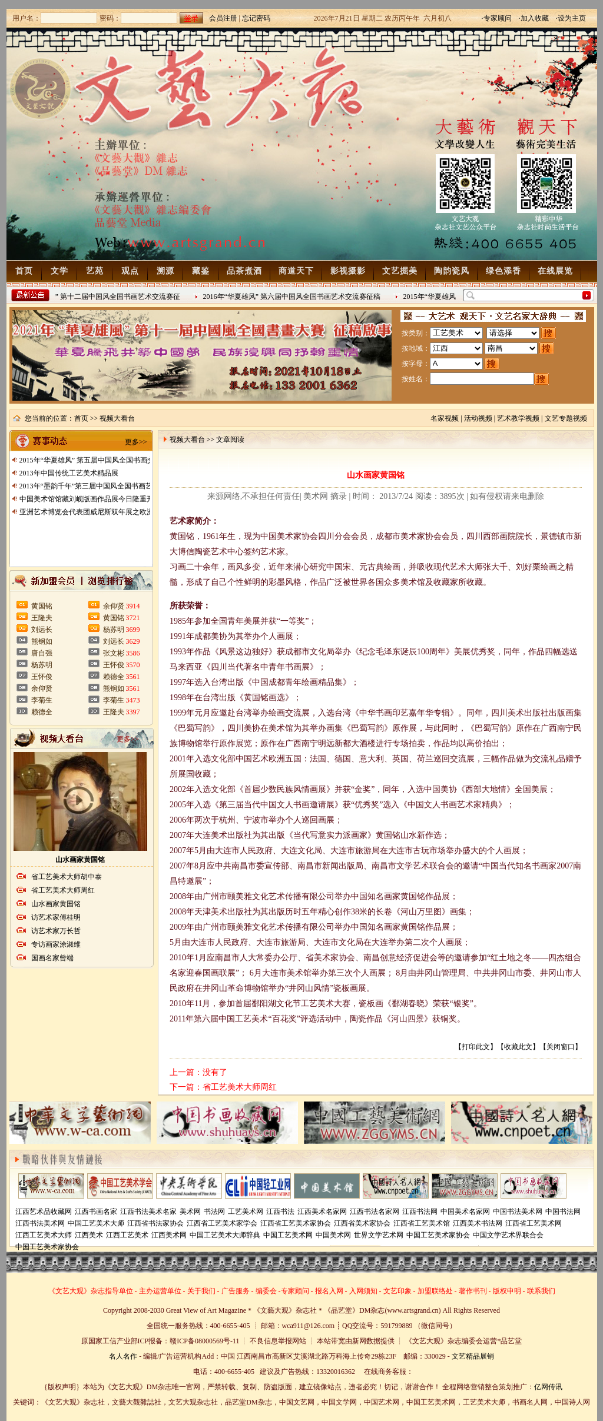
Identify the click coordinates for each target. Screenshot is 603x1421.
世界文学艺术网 (378, 1235)
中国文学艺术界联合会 (508, 1235)
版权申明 (507, 1291)
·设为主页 (571, 18)
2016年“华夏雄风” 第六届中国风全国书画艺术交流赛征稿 (294, 296)
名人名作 (123, 1356)
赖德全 (41, 712)
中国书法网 (563, 1211)
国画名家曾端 (52, 958)
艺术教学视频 (518, 418)
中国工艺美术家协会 (438, 1235)
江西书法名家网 (374, 1211)
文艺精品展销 (473, 1356)
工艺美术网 (245, 1211)
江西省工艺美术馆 (421, 1223)
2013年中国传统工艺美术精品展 (68, 473)
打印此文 (476, 1047)
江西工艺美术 (127, 1235)
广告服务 (235, 1291)
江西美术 (89, 1235)
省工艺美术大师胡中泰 (66, 877)
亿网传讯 (548, 1387)
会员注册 (223, 18)
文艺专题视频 (566, 418)
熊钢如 (41, 641)
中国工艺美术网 (288, 1235)
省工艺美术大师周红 (63, 890)
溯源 (165, 271)
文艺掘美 (400, 271)
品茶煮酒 (244, 271)
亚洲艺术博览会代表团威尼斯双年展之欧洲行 (90, 512)
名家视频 (444, 418)
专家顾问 (295, 1291)
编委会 (266, 1291)
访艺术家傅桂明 (56, 917)
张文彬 (113, 653)
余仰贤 (41, 688)
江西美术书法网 (477, 1223)
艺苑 (95, 271)
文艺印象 (397, 1291)
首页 (24, 271)
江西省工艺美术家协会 (295, 1223)
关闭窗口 (560, 1047)
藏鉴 (201, 271)
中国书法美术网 (517, 1211)
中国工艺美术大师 (96, 1223)
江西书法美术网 (40, 1223)
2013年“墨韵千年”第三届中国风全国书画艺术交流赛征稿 (107, 486)
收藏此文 (518, 1047)
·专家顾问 (497, 18)
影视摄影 (348, 271)
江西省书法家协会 (155, 1223)
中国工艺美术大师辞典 (225, 1235)
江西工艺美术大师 (43, 1235)
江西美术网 (169, 1235)
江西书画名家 (96, 1211)
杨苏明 (41, 665)
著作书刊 (473, 1291)
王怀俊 (41, 677)
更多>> (136, 442)
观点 (130, 271)
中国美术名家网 (465, 1211)
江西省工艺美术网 (533, 1223)
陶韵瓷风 (451, 271)
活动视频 (478, 418)
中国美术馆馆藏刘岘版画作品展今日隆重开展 (90, 499)
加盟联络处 (435, 1291)
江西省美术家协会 (362, 1223)
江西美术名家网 (322, 1211)
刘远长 (41, 629)
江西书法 (280, 1211)
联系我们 (541, 1291)
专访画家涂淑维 (56, 944)
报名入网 (329, 1291)
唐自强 (41, 653)
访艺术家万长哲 (56, 931)
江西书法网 (420, 1211)
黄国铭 (41, 606)
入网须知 (363, 1291)
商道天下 (296, 271)
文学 (59, 271)
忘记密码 (256, 18)
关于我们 (201, 1291)
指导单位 (119, 1291)
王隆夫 (41, 618)
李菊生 (41, 700)
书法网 (214, 1211)
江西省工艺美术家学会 (222, 1223)
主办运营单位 (160, 1291)
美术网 (190, 1211)
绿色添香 (503, 271)
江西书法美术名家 (148, 1211)
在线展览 (555, 271)
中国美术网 (333, 1235)
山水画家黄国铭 (80, 860)
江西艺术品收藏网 (43, 1211)
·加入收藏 (534, 18)
